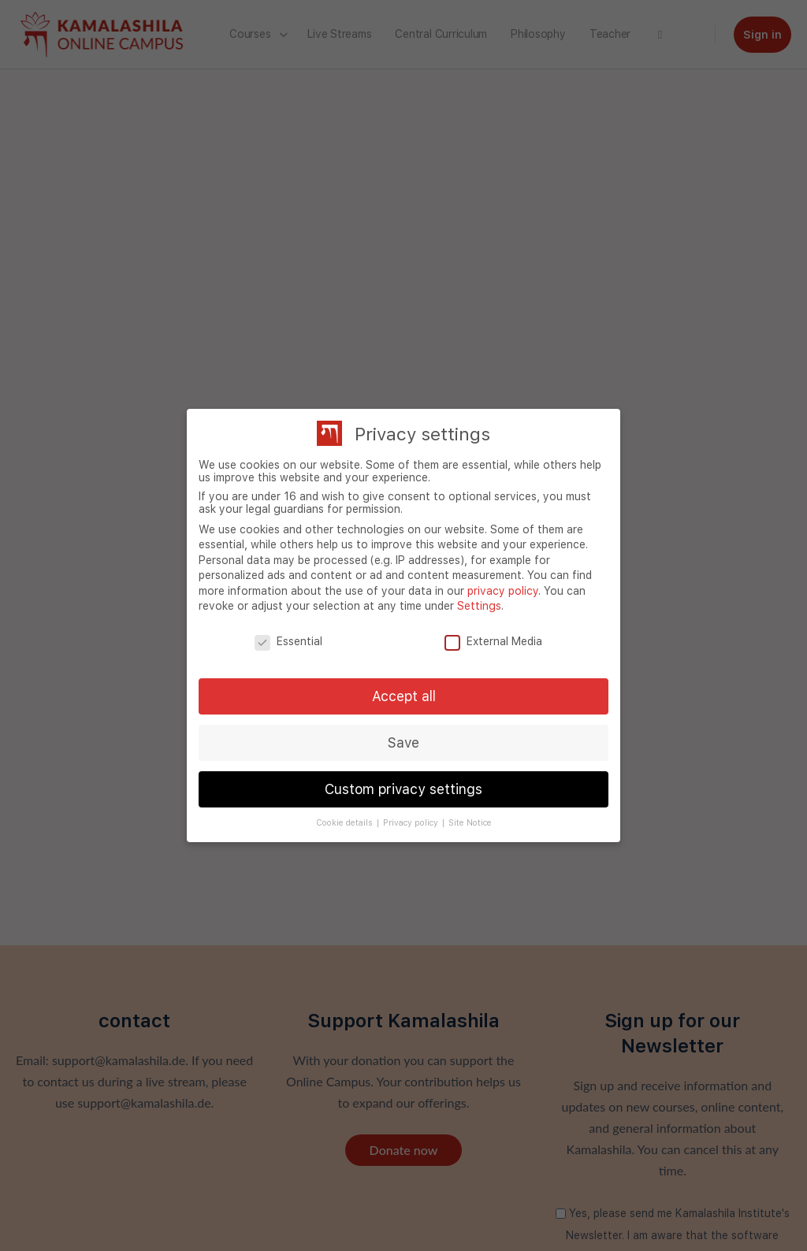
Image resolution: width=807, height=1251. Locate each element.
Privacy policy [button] (412, 823)
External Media (493, 641)
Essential (288, 641)
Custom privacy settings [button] (403, 789)
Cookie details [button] (345, 823)
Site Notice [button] (470, 823)
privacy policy (502, 591)
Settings (479, 606)
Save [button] (403, 742)
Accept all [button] (404, 696)
